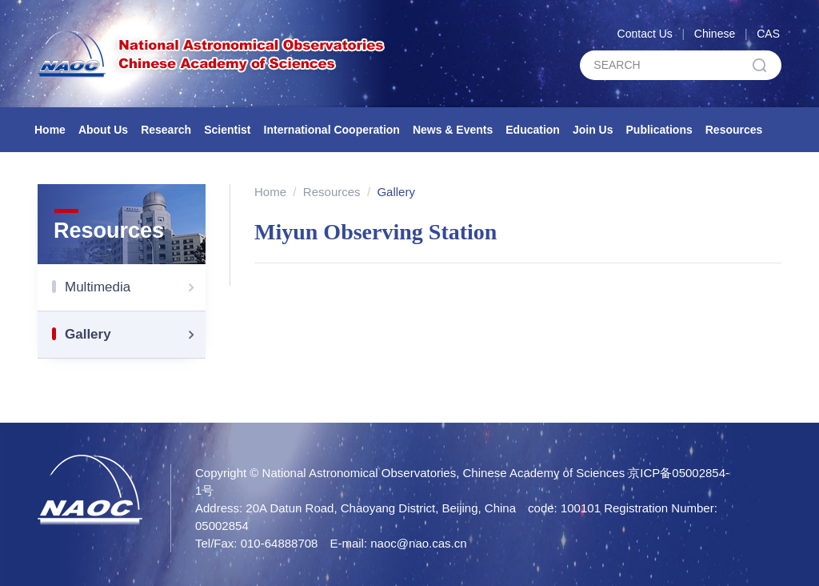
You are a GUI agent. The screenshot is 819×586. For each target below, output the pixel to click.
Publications (659, 129)
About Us (103, 129)
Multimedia (135, 287)
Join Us (593, 129)
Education (532, 129)
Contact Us (645, 33)
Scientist (227, 129)
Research (166, 129)
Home (50, 129)
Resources (734, 129)
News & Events (453, 129)
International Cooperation (332, 129)
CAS (768, 33)
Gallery (135, 334)
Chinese (714, 33)
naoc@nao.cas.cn (418, 543)
